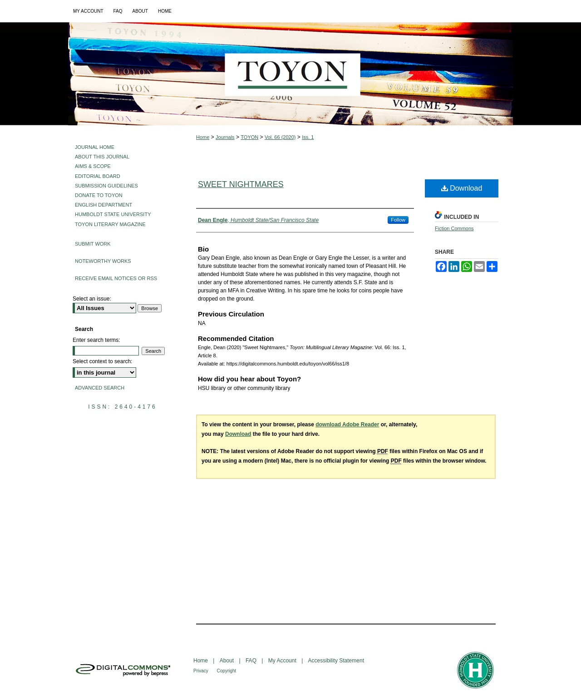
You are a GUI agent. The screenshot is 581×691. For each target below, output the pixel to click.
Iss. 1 (308, 137)
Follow (398, 219)
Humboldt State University (113, 214)
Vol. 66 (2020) (280, 137)
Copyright (226, 670)
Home (202, 137)
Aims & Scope (93, 166)
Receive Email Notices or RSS (116, 278)
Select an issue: (92, 299)
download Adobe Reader (347, 424)
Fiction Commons (454, 228)
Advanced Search (99, 387)
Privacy (201, 670)
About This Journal (102, 156)
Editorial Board (97, 176)
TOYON (249, 137)
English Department (103, 204)
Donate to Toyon (99, 195)
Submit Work (93, 244)
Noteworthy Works (103, 261)
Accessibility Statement (336, 660)
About (228, 660)
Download (462, 188)
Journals (225, 137)
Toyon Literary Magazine (110, 224)
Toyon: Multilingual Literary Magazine (290, 73)
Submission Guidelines (106, 185)
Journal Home (94, 147)
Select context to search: (102, 361)
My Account (283, 660)
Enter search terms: (96, 340)
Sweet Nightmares (241, 184)
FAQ (252, 660)
